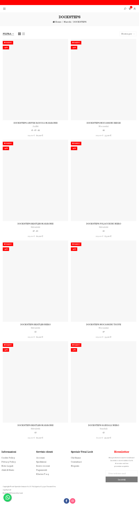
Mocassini (104, 126)
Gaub (21, 493)
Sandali (103, 428)
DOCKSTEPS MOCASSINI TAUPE (103, 324)
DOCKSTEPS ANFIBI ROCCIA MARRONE (35, 123)
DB (10, 493)
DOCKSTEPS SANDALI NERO (103, 425)
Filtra (7, 34)
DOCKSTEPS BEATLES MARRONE (35, 224)
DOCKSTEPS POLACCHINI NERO (103, 224)
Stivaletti (35, 227)
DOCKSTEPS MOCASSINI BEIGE (104, 123)
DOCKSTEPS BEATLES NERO (35, 324)
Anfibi (35, 126)
